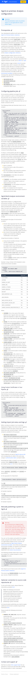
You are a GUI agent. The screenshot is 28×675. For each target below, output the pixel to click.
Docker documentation (15, 546)
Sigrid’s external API (20, 451)
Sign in (23, 1)
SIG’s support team (15, 661)
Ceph (24, 60)
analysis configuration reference (12, 52)
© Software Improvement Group (9, 672)
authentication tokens (11, 455)
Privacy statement (14, 670)
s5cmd (19, 63)
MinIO (20, 60)
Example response (6, 488)
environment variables (6, 73)
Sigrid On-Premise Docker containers (10, 35)
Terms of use (4, 670)
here (13, 583)
